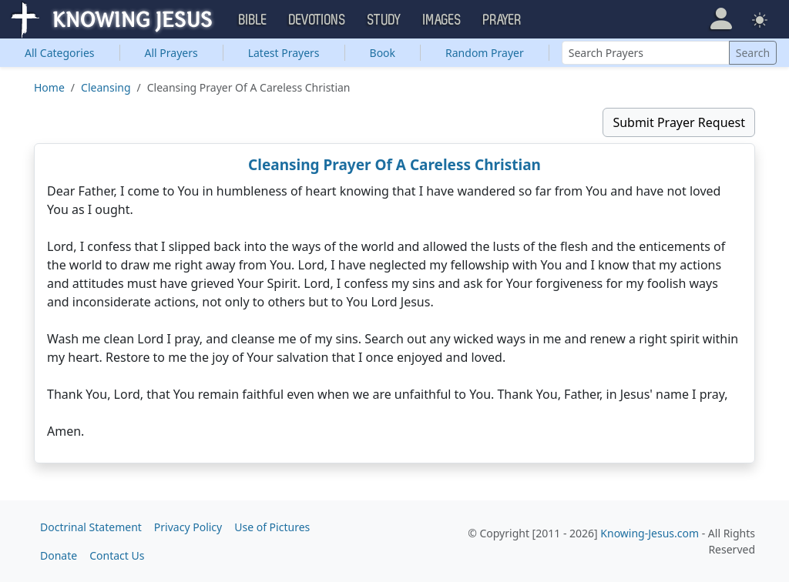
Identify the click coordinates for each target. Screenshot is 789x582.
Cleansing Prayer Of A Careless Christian (394, 165)
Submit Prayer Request (679, 122)
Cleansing (105, 87)
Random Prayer (484, 52)
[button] (721, 19)
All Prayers (171, 52)
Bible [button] (253, 20)
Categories (60, 52)
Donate (58, 555)
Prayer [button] (502, 20)
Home (49, 87)
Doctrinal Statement (91, 527)
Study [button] (384, 20)
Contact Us (116, 555)
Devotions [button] (317, 20)
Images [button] (442, 20)
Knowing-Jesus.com (649, 533)
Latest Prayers (284, 52)
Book (383, 52)
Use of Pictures (272, 527)
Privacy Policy (188, 527)
